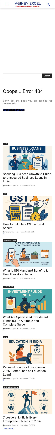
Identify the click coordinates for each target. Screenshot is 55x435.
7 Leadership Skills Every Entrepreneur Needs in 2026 (22, 419)
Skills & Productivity (11, 387)
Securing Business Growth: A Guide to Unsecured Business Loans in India (27, 177)
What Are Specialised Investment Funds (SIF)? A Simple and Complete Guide (25, 320)
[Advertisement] (27, 37)
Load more (9, 428)
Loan (5, 144)
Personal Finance (10, 240)
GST (5, 194)
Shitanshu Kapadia (10, 185)
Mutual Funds (8, 287)
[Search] (47, 76)
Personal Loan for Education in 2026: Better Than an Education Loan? (24, 370)
